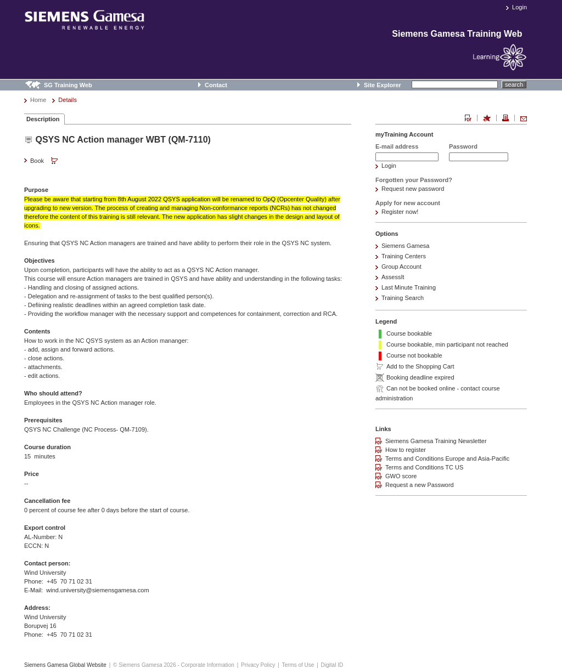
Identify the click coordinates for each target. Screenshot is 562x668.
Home (38, 100)
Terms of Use (298, 665)
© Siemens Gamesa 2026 (144, 665)
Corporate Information (207, 665)
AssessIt (392, 277)
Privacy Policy (258, 665)
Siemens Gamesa (405, 245)
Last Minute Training (408, 287)
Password (463, 146)
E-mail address (396, 146)
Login (519, 7)
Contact (216, 85)
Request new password (412, 188)
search (514, 84)
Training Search (402, 298)
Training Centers (403, 256)
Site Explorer (382, 85)
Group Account (401, 266)
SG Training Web (68, 85)
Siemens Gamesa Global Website (65, 665)
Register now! (399, 211)
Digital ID (332, 665)
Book (45, 161)
